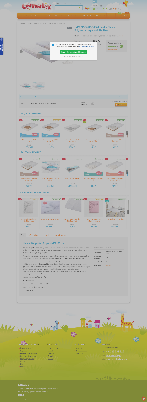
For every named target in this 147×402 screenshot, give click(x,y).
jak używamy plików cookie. (86, 46)
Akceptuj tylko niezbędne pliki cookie (73, 56)
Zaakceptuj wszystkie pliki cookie (73, 52)
